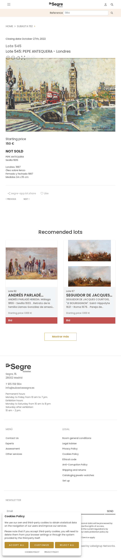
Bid (10, 320)
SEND (110, 511)
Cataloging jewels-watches (78, 475)
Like (45, 193)
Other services (14, 454)
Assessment (13, 448)
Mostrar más (60, 336)
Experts (10, 443)
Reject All (67, 545)
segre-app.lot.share (22, 193)
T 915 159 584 (14, 384)
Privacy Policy (70, 448)
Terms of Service (81, 537)
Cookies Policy (70, 454)
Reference (56, 13)
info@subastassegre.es (20, 388)
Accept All (16, 545)
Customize (41, 545)
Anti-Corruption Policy (74, 464)
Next (26, 199)
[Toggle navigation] (9, 4)
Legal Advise (69, 443)
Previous (11, 199)
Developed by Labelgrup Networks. (93, 546)
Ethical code (69, 459)
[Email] (55, 511)
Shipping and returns (74, 470)
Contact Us (12, 438)
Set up (66, 480)
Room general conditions (76, 438)
